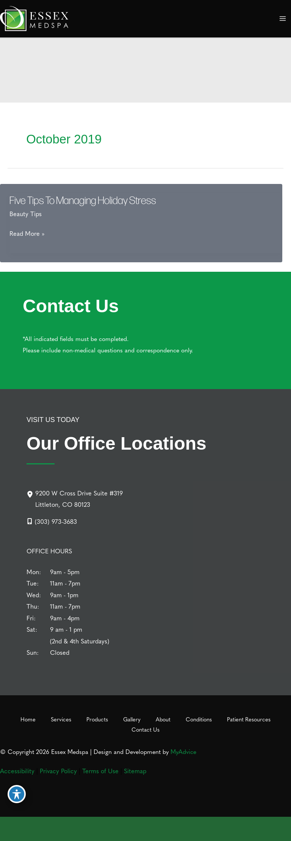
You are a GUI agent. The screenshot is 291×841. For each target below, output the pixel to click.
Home (28, 719)
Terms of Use (100, 770)
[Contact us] (254, 830)
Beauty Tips (25, 213)
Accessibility (17, 770)
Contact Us (145, 729)
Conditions (199, 719)
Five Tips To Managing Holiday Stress (82, 199)
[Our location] (278, 830)
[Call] (52, 521)
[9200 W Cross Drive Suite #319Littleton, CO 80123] (75, 498)
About (163, 719)
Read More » (27, 233)
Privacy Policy (58, 770)
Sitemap (135, 770)
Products (97, 719)
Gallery (132, 719)
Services (61, 719)
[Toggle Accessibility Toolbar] (17, 794)
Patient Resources (249, 719)
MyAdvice (183, 751)
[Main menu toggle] (282, 18)
